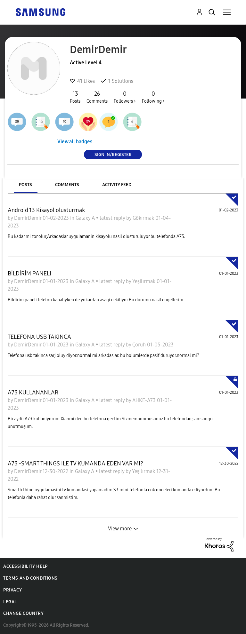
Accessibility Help (25, 566)
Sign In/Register (113, 154)
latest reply (113, 218)
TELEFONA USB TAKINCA (39, 336)
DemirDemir (28, 218)
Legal (10, 602)
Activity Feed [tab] (116, 184)
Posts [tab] (25, 184)
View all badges (74, 142)
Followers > (125, 97)
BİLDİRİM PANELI (29, 273)
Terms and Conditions (30, 578)
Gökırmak (144, 218)
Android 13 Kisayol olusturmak (46, 210)
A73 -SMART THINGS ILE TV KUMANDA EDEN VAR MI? (75, 463)
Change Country (23, 613)
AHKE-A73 (144, 400)
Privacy (12, 590)
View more (120, 529)
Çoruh (139, 345)
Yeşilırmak (144, 281)
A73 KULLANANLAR (33, 392)
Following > (153, 97)
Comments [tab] (67, 184)
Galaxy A (86, 218)
